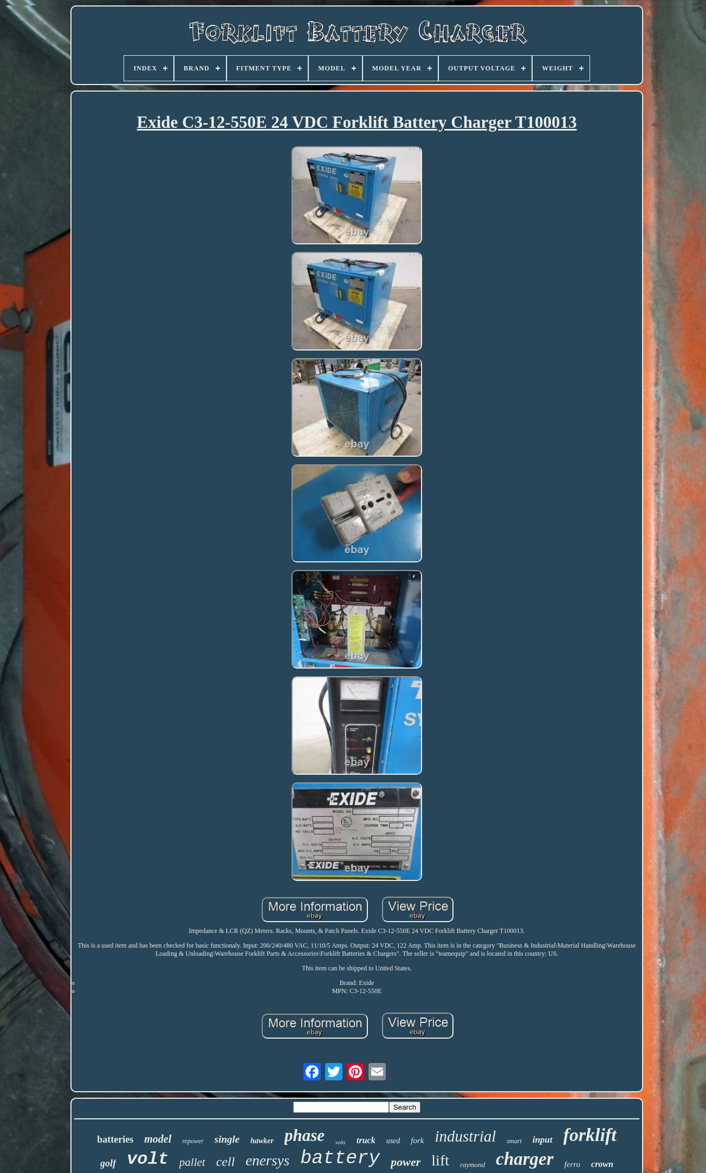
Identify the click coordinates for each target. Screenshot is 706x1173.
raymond (472, 1165)
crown (602, 1164)
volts (340, 1142)
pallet (192, 1162)
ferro (572, 1164)
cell (225, 1162)
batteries (115, 1139)
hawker (262, 1141)
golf (108, 1163)
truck (366, 1140)
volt (148, 1159)
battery (340, 1158)
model (157, 1139)
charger (524, 1159)
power (405, 1162)
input (543, 1140)
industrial (465, 1136)
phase (304, 1135)
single (227, 1139)
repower (193, 1141)
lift (440, 1160)
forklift (590, 1135)
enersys (267, 1160)
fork (417, 1140)
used (393, 1141)
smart (514, 1141)
